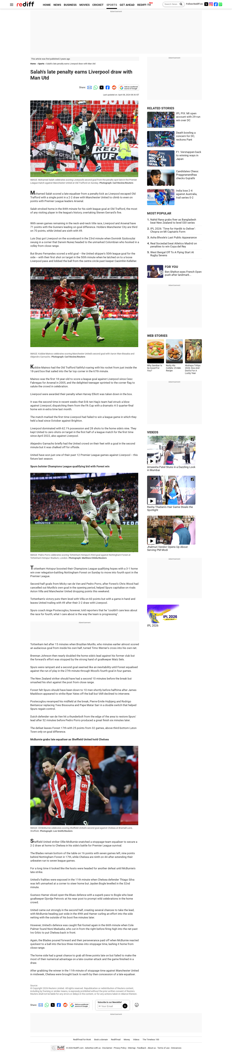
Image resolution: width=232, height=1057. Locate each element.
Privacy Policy (120, 1048)
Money (127, 1039)
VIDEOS (152, 432)
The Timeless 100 (151, 1039)
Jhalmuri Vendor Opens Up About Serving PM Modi (167, 548)
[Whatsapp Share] (95, 87)
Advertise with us (93, 1048)
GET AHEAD (127, 4)
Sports (41, 63)
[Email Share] (89, 87)
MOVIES (84, 4)
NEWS (57, 4)
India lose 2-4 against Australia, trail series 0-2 (186, 194)
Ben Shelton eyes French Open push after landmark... (183, 273)
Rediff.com (78, 1048)
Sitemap (131, 1048)
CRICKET (98, 4)
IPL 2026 (152, 625)
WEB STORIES (157, 336)
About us (152, 1048)
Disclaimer (107, 1048)
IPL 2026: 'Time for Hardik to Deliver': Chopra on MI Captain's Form (172, 230)
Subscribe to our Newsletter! (110, 1002)
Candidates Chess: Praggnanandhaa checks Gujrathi (187, 175)
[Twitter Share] (101, 87)
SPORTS (111, 4)
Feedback (141, 1048)
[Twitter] (206, 4)
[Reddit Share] (113, 87)
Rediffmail (116, 1039)
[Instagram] (211, 4)
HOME (47, 4)
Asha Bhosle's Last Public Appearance (173, 237)
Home (33, 63)
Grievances (176, 1048)
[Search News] (180, 4)
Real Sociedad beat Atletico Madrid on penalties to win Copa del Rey (173, 245)
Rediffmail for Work (82, 1039)
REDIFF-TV (144, 4)
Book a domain (101, 1039)
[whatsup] (220, 4)
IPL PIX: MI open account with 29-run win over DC (188, 117)
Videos (136, 1039)
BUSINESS (70, 4)
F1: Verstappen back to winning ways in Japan (188, 155)
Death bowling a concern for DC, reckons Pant (186, 136)
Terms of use (163, 1048)
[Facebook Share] (107, 87)
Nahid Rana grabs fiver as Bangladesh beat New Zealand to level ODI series (173, 221)
